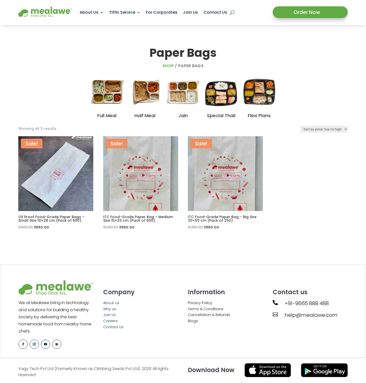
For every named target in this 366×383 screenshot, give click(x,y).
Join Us (190, 12)
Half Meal (144, 115)
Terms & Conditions (205, 308)
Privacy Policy (200, 302)
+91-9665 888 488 (307, 303)
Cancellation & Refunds (209, 314)
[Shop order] (324, 129)
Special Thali (221, 115)
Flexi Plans (259, 115)
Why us (109, 308)
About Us (89, 12)
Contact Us (215, 12)
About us (111, 302)
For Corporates (161, 12)
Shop (168, 66)
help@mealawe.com (311, 315)
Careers (110, 320)
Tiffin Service (122, 12)
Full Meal (106, 115)
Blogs (193, 320)
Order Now (307, 12)
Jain (183, 115)
